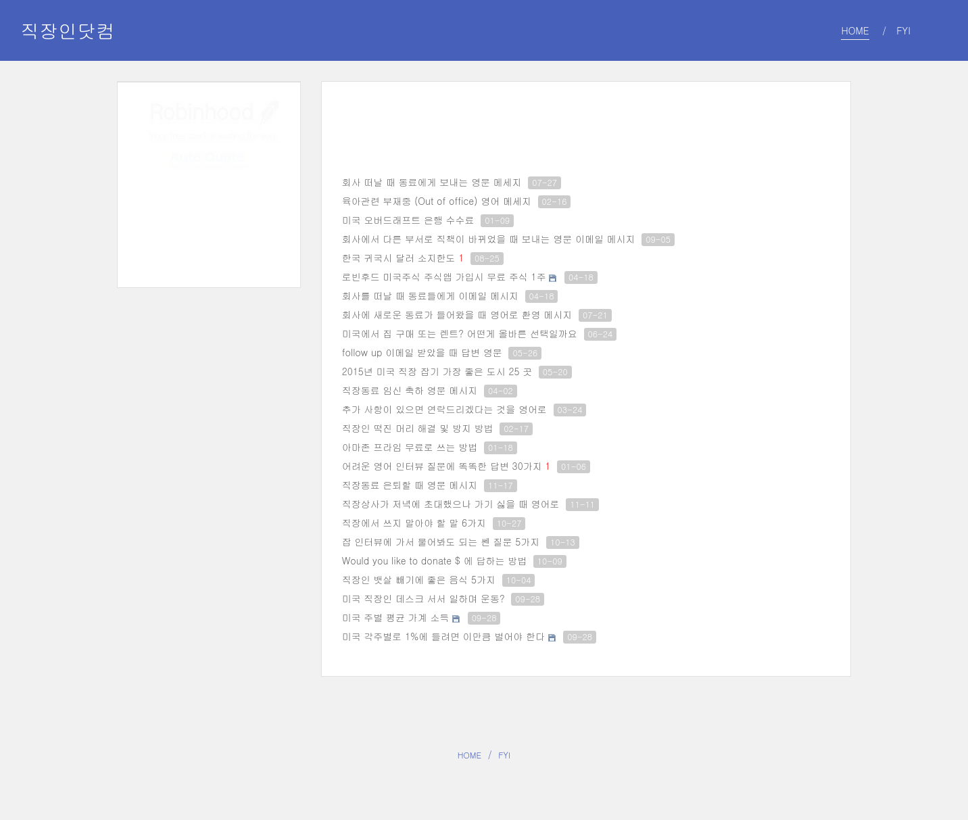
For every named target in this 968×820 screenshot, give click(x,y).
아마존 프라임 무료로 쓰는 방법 (410, 447)
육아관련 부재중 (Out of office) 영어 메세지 (436, 201)
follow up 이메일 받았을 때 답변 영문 (422, 352)
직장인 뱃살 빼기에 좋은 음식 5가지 (418, 579)
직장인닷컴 (67, 30)
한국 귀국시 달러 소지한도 (399, 257)
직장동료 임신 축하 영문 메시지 (410, 390)
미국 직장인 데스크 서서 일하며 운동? (423, 598)
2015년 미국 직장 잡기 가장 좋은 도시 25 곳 (437, 371)
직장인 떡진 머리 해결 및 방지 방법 (417, 428)
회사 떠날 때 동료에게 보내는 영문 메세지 (432, 182)
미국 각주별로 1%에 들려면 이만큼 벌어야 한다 (443, 636)
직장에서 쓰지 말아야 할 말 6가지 (414, 522)
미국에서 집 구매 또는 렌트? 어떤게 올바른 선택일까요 (459, 333)
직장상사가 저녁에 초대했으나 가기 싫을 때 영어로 (451, 503)
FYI (504, 755)
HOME (469, 755)
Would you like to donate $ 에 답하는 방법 (434, 560)
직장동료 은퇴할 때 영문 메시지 (410, 484)
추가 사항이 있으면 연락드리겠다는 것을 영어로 (444, 409)
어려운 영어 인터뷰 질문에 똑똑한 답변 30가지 (442, 466)
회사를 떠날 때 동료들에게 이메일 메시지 (430, 295)
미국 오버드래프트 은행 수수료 (408, 219)
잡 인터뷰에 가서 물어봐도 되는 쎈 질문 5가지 (441, 541)
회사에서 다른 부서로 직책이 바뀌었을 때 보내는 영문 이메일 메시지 (488, 238)
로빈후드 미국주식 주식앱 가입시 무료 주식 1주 (444, 276)
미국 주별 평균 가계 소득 (396, 617)
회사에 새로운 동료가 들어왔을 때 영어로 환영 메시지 (457, 314)
